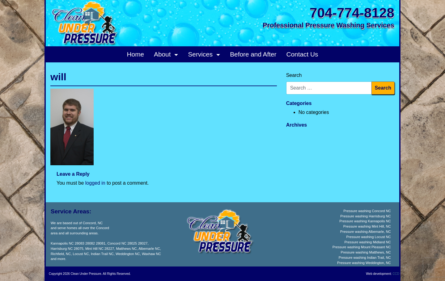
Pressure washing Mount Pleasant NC (362, 247)
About (163, 54)
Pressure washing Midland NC (367, 242)
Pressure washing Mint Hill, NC (367, 226)
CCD (395, 273)
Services (201, 54)
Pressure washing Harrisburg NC (365, 216)
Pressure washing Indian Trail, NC (365, 257)
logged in (95, 183)
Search (294, 75)
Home (135, 54)
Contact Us (302, 54)
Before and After (253, 54)
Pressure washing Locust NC (368, 237)
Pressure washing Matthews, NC (366, 252)
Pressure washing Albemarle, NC (365, 231)
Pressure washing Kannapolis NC (365, 221)
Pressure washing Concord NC (367, 211)
